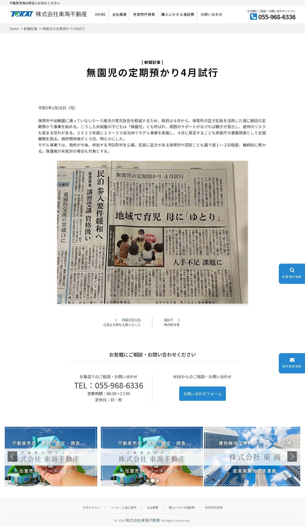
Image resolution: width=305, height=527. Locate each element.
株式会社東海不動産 (143, 520)
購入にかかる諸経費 (177, 14)
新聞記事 (152, 62)
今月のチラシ (91, 507)
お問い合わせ (212, 14)
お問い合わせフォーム (202, 394)
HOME (100, 14)
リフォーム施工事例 (123, 507)
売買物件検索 (144, 14)
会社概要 (119, 14)
